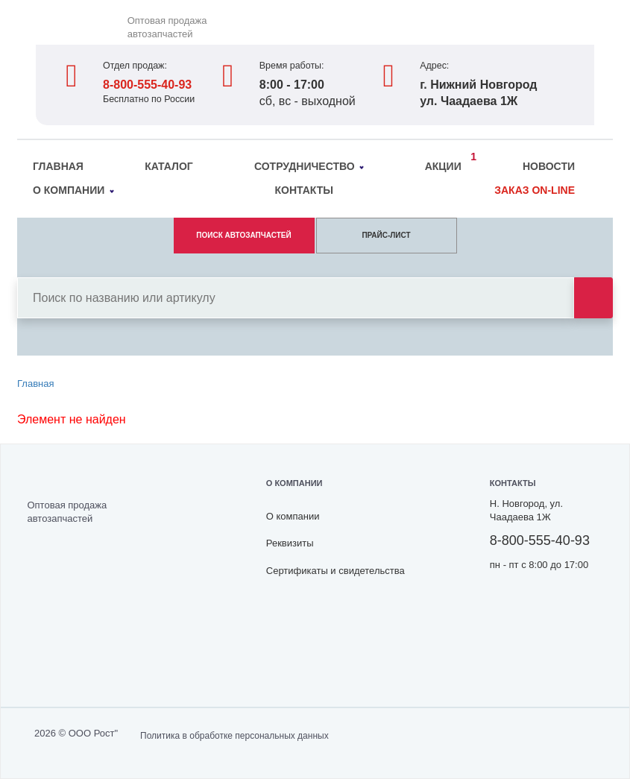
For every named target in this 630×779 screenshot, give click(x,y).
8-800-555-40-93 (147, 84)
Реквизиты (290, 543)
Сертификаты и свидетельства (335, 570)
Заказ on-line (534, 190)
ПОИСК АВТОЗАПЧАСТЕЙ (243, 235)
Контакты (303, 190)
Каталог (169, 166)
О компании (73, 190)
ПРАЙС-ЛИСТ (386, 235)
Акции (447, 164)
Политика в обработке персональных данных (234, 736)
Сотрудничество (309, 166)
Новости (549, 166)
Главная (58, 166)
